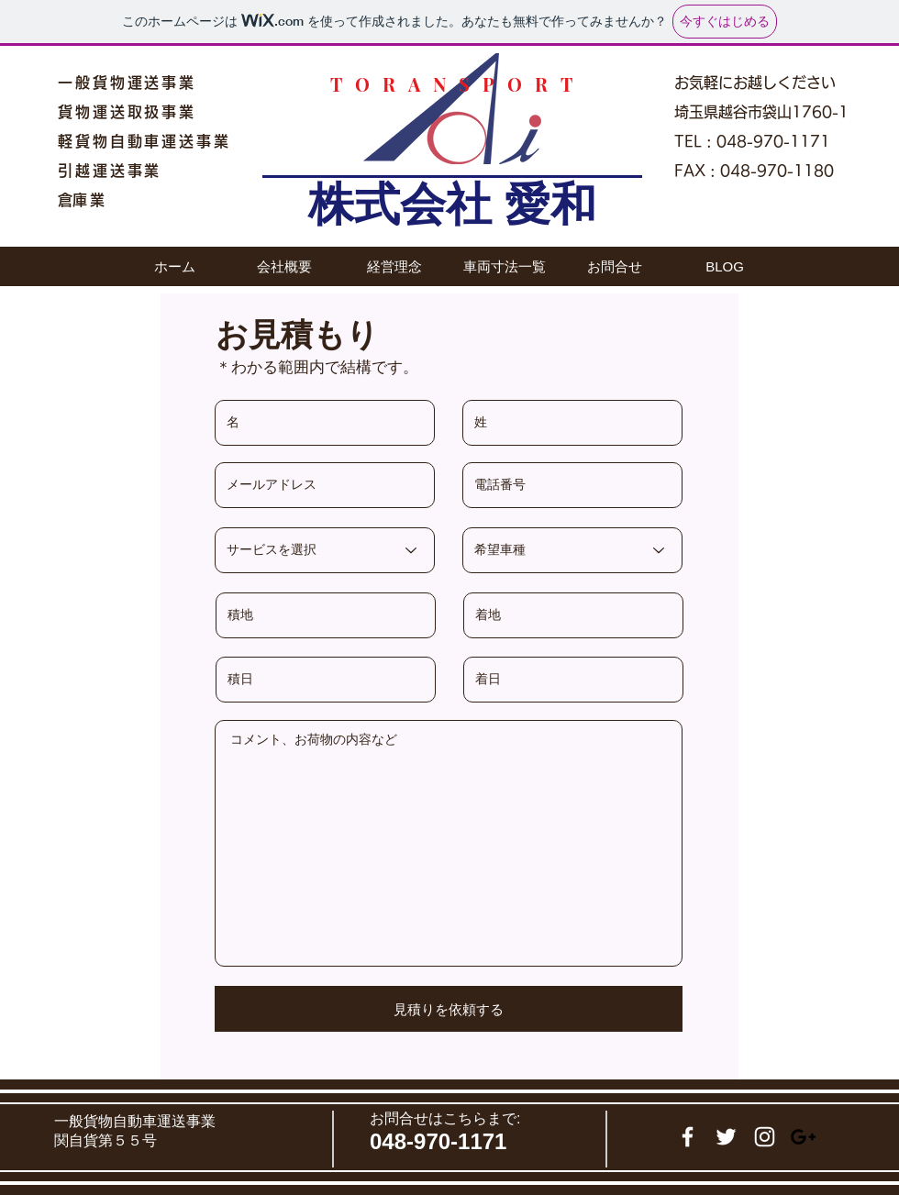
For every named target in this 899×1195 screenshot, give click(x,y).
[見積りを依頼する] (449, 1009)
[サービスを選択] (325, 550)
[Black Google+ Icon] (803, 1136)
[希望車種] (572, 550)
